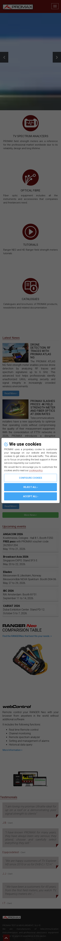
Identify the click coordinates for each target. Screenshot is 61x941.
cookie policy (35, 470)
